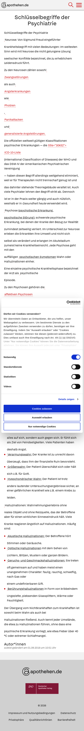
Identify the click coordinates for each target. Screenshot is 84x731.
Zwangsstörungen (16, 77)
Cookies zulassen (42, 408)
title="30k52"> (57, 145)
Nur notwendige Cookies (42, 426)
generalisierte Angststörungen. (24, 133)
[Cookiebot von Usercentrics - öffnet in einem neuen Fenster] (66, 303)
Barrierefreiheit (66, 720)
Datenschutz (68, 713)
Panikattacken (13, 119)
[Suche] (71, 5)
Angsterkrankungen (17, 91)
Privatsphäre (16, 720)
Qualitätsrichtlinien (40, 720)
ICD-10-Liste (12, 152)
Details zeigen (66, 399)
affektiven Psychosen (18, 294)
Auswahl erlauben (42, 417)
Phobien (9, 105)
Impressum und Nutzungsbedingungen (31, 713)
